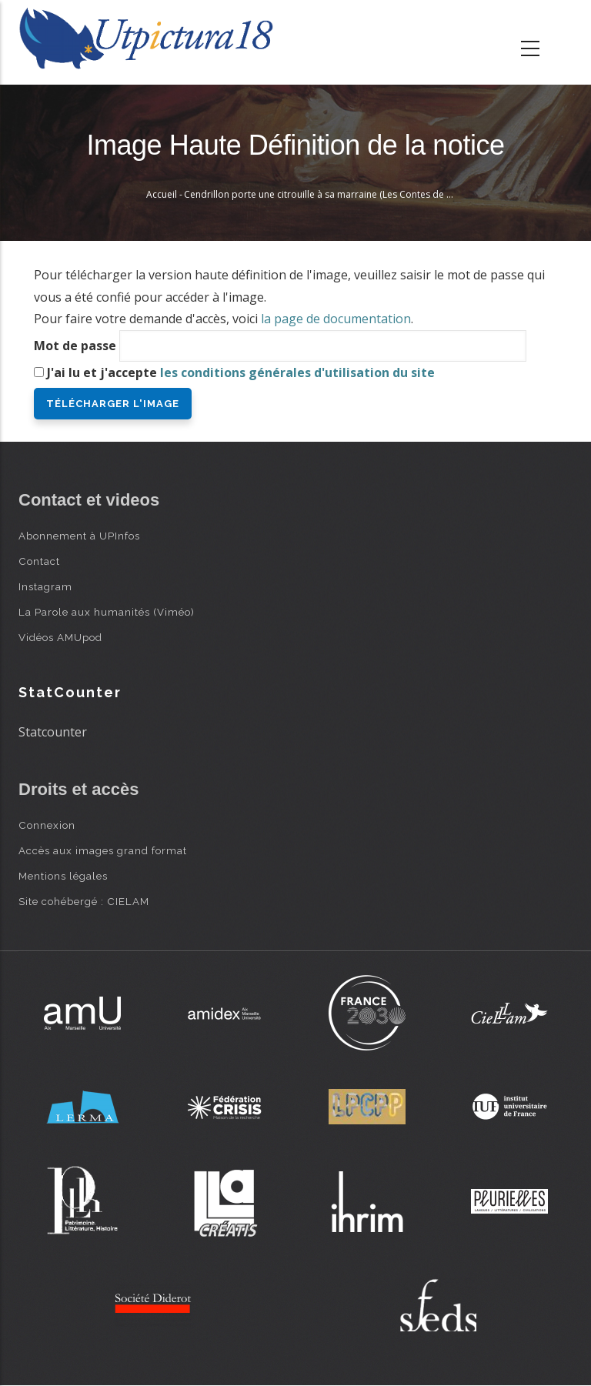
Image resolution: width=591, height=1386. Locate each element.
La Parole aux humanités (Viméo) (106, 612)
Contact (39, 561)
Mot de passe (75, 345)
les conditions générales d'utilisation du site (297, 372)
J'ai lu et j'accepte (241, 372)
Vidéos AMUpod (60, 637)
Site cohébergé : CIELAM (83, 901)
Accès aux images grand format (102, 850)
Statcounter (52, 731)
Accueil (161, 194)
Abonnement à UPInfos (79, 535)
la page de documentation (336, 318)
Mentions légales (63, 876)
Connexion (46, 825)
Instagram (45, 586)
